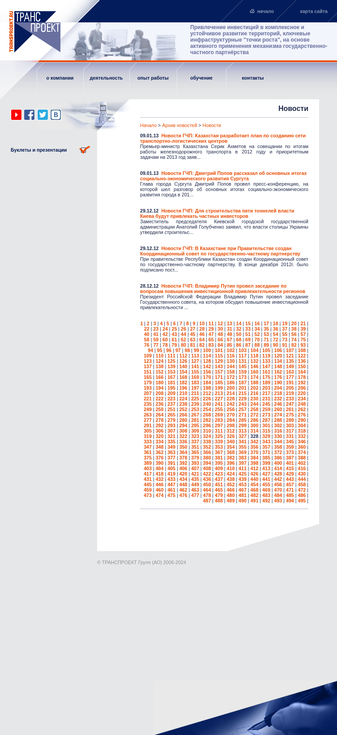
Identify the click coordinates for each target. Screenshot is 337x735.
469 (266, 490)
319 (148, 436)
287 (266, 420)
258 (255, 409)
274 (278, 414)
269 (219, 414)
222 (160, 398)
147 (266, 366)
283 (219, 420)
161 (266, 371)
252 (183, 409)
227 (219, 398)
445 (148, 484)
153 (171, 371)
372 (278, 452)
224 (183, 398)
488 (219, 500)
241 (219, 404)
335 (171, 441)
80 (183, 345)
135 (290, 361)
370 (255, 452)
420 (183, 473)
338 (207, 441)
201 (243, 388)
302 (278, 425)
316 (278, 430)
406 (183, 468)
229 (243, 398)
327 (243, 436)
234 (302, 398)
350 (183, 447)
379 (195, 457)
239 (195, 404)
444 (302, 479)
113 (195, 355)
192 (302, 382)
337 (195, 441)
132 (255, 361)
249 (148, 409)
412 (255, 468)
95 (159, 350)
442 (278, 479)
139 (171, 366)
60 (165, 339)
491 (255, 500)
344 (278, 441)
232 (278, 398)
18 (275, 323)
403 (148, 468)
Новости (212, 125)
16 (257, 323)
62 (183, 339)
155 (195, 371)
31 (229, 328)
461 (171, 490)
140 (183, 366)
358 (278, 447)
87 (248, 345)
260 (278, 409)
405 (171, 468)
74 (294, 339)
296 (207, 425)
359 (290, 447)
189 (266, 382)
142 (207, 366)
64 (202, 339)
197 (195, 388)
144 (231, 366)
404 (160, 468)
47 (211, 334)
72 (275, 339)
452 (231, 484)
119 (266, 355)
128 (207, 361)
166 (160, 377)
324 (207, 436)
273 (266, 414)
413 (266, 468)
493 (278, 500)
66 (220, 339)
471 (290, 490)
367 (219, 452)
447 (171, 484)
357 (266, 447)
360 (302, 447)
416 (302, 468)
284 (231, 420)
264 (160, 414)
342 (255, 441)
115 (219, 355)
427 (266, 473)
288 (278, 420)
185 (219, 382)
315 (266, 430)
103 (243, 350)
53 (266, 334)
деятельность (106, 78)
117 (243, 355)
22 (146, 328)
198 (207, 388)
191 (290, 382)
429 (290, 473)
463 (195, 490)
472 (302, 490)
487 (207, 500)
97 (178, 350)
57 (303, 334)
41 (155, 334)
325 (219, 436)
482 (255, 495)
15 (248, 323)
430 (302, 473)
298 (231, 425)
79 (174, 345)
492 (266, 500)
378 (183, 457)
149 (290, 366)
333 (148, 441)
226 (207, 398)
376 (160, 457)
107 (290, 350)
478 (207, 495)
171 (219, 377)
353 (219, 447)
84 (220, 345)
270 (231, 414)
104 (255, 350)
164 (302, 371)
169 (195, 377)
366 (207, 452)
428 (278, 473)
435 (195, 479)
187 (243, 382)
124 (160, 361)
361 (148, 452)
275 (290, 414)
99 (196, 350)
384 (255, 457)
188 (255, 382)
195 (171, 388)
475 (171, 495)
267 (195, 414)
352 (207, 447)
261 (290, 409)
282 (207, 420)
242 (231, 404)
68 (238, 339)
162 (278, 371)
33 (248, 328)
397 (243, 463)
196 (183, 388)
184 (207, 382)
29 (211, 328)
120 (278, 355)
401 (290, 463)
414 (278, 468)
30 (220, 328)
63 (193, 339)
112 (183, 355)
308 (183, 430)
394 (207, 463)
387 (290, 457)
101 (219, 350)
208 (160, 393)
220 (302, 393)
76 (146, 345)
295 (195, 425)
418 (160, 473)
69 (248, 339)
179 (148, 382)
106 (278, 350)
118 (255, 355)
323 (195, 436)
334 (160, 441)
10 (202, 323)
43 (174, 334)
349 (171, 447)
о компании (60, 78)
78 (165, 345)
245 (266, 404)
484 (278, 495)
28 (202, 328)
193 (148, 388)
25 (174, 328)
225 (195, 398)
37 (284, 328)
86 (238, 345)
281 (195, 420)
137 (148, 366)
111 (171, 355)
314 (255, 430)
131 (243, 361)
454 (255, 484)
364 (183, 452)
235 (148, 404)
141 (195, 366)
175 (266, 377)
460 (160, 490)
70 (257, 339)
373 (290, 452)
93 (303, 345)
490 (243, 500)
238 (183, 404)
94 (150, 350)
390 (160, 463)
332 (302, 436)
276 (302, 414)
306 (160, 430)
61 (174, 339)
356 (255, 447)
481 (243, 495)
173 (243, 377)
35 (266, 328)
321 (171, 436)
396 (231, 463)
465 (219, 490)
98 (187, 350)
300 (255, 425)
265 (171, 414)
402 (302, 463)
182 (183, 382)
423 (219, 473)
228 (231, 398)
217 (266, 393)
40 (146, 334)
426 (255, 473)
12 (220, 323)
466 (231, 490)
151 (148, 371)
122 (302, 355)
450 (207, 484)
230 (255, 398)
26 (183, 328)
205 (290, 388)
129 (219, 361)
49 (229, 334)
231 (266, 398)
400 (278, 463)
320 (160, 436)
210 (183, 393)
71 (266, 339)
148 (278, 366)
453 (243, 484)
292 (160, 425)
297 (219, 425)
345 (290, 441)
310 (207, 430)
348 (160, 447)
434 (183, 479)
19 (284, 323)
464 (207, 490)
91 (284, 345)
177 (290, 377)
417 (148, 473)
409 (219, 468)
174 (255, 377)
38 (294, 328)
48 (220, 334)
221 (148, 398)
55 (284, 334)
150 (302, 366)
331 (290, 436)
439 (243, 479)
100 (207, 350)
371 (266, 452)
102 (231, 350)
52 (257, 334)
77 (155, 345)
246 (278, 404)
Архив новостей (179, 125)
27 (193, 328)
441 (266, 479)
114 (207, 355)
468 (255, 490)
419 (171, 473)
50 (238, 334)
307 (171, 430)
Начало (148, 125)
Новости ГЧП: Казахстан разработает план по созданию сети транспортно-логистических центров (223, 138)
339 (219, 441)
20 (294, 323)
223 (171, 398)
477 (195, 495)
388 (302, 457)
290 (302, 420)
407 (195, 468)
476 (183, 495)
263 (148, 414)
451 (219, 484)
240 (207, 404)
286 (255, 420)
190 (278, 382)
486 (302, 495)
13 (229, 323)
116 (231, 355)
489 (231, 500)
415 (290, 468)
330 (278, 436)
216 (255, 393)
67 (229, 339)
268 (207, 414)
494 (290, 500)
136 (302, 361)
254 (207, 409)
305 (148, 430)
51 (248, 334)
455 (266, 484)
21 (303, 323)
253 (195, 409)
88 (257, 345)
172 (231, 377)
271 (243, 414)
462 (183, 490)
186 (231, 382)
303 (290, 425)
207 (148, 393)
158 (231, 371)
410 (231, 468)
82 (202, 345)
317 (290, 430)
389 (148, 463)
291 (148, 425)
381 (219, 457)
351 (195, 447)
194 (160, 388)
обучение (201, 78)
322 (183, 436)
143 (219, 366)
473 (148, 495)
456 (278, 484)
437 (219, 479)
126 (183, 361)
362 (160, 452)
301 (266, 425)
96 (168, 350)
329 (266, 436)
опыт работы (153, 78)
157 (219, 371)
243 (243, 404)
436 (207, 479)
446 (160, 484)
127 (195, 361)
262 (302, 409)
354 (231, 447)
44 (183, 334)
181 (171, 382)
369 (243, 452)
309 (195, 430)
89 (266, 345)
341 (243, 441)
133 (266, 361)
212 (207, 393)
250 (160, 409)
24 (165, 328)
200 (231, 388)
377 (171, 457)
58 (146, 339)
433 (171, 479)
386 (278, 457)
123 (148, 361)
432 (160, 479)
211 (195, 393)
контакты (253, 78)
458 (302, 484)
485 (290, 495)
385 (266, 457)
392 (183, 463)
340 (231, 441)
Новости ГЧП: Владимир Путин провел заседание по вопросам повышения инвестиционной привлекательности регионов (222, 288)
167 (171, 377)
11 (211, 323)
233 (290, 398)
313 (243, 430)
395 (219, 463)
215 (243, 393)
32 (238, 328)
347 (148, 447)
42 (165, 334)
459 (148, 490)
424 (231, 473)
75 (303, 339)
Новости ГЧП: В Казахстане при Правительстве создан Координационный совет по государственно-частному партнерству (220, 251)
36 (275, 328)
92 (294, 345)
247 (290, 404)
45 (193, 334)
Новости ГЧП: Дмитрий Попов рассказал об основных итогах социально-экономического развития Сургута (223, 175)
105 (266, 350)
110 (160, 355)
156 (207, 371)
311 (219, 430)
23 (155, 328)
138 (160, 366)
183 (195, 382)
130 (231, 361)
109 (148, 355)
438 (231, 479)
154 (183, 371)
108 (302, 350)
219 (290, 393)
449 (195, 484)
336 (183, 441)
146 (255, 366)
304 (302, 425)
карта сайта (314, 11)
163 (290, 371)
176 (278, 377)
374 (302, 452)
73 (284, 339)
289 (290, 420)
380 (207, 457)
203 (266, 388)
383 (243, 457)
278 (160, 420)
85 (229, 345)
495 (302, 500)
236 (160, 404)
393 (195, 463)
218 (278, 393)
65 (211, 339)
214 (231, 393)
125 (171, 361)
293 (171, 425)
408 (207, 468)
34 (257, 328)
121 (290, 355)
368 (231, 452)
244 (255, 404)
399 (266, 463)
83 (211, 345)
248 (302, 404)
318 (302, 430)
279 (171, 420)
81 (193, 345)
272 (255, 414)
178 (302, 377)
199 (219, 388)
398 (255, 463)
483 (266, 495)
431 (148, 479)
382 (231, 457)
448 (183, 484)
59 (155, 339)
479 (219, 495)
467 (243, 490)
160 (255, 371)
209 (171, 393)
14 (238, 323)
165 (148, 377)
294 (183, 425)
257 (243, 409)
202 (255, 388)
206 (302, 388)
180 (160, 382)
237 (171, 404)
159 (243, 371)
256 (231, 409)
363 (171, 452)
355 (243, 447)
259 (266, 409)
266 (183, 414)
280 (183, 420)
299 (243, 425)
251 (171, 409)
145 (243, 366)
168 (183, 377)
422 (207, 473)
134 (278, 361)
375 (148, 457)
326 (231, 436)
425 (243, 473)
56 (294, 334)
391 (171, 463)
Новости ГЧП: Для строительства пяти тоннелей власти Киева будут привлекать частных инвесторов (217, 213)
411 (243, 468)
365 (195, 452)
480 (231, 495)
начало (265, 11)
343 (266, 441)
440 (255, 479)
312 (231, 430)
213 (219, 393)
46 (202, 334)
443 (290, 479)
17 (266, 323)
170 (207, 377)
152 (160, 371)
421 (195, 473)
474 (160, 495)
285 (243, 420)
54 (275, 334)
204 (278, 388)
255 (219, 409)
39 (303, 328)
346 (302, 441)
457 (290, 484)
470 (278, 490)
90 (275, 345)
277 (148, 420)
